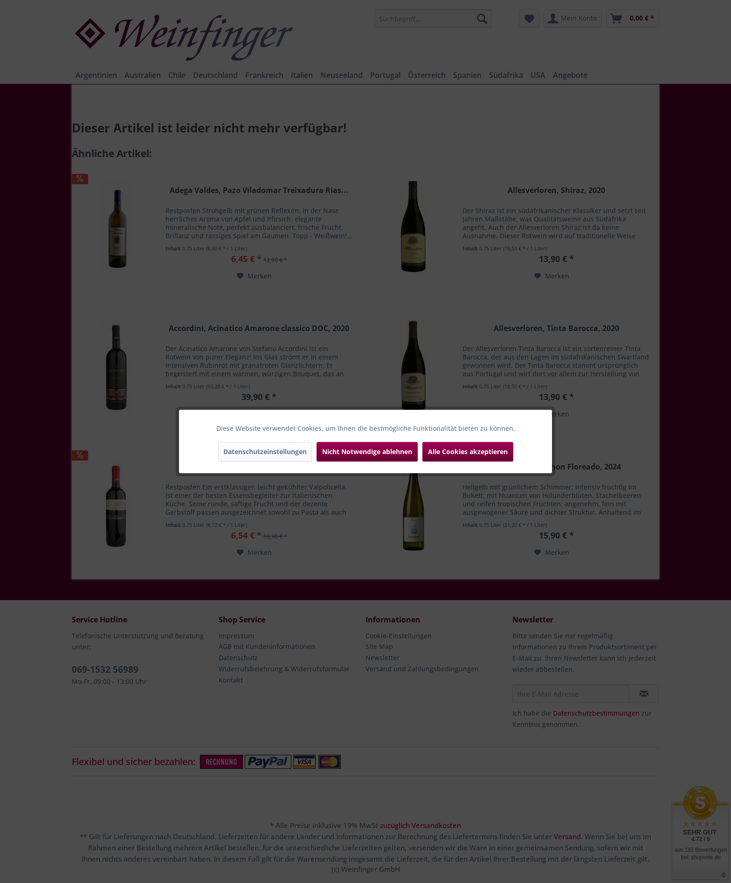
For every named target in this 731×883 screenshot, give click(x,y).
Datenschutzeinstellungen (265, 451)
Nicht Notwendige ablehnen (367, 451)
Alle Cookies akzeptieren (468, 451)
